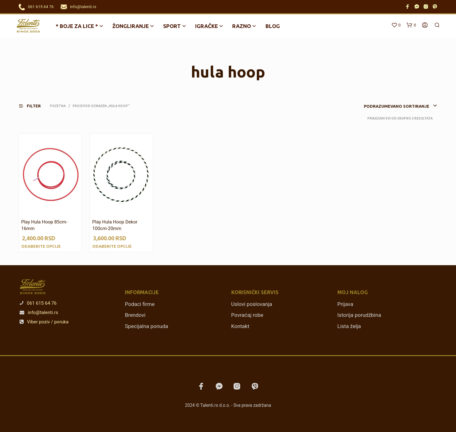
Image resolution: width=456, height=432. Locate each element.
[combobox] (391, 106)
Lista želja (349, 326)
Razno (241, 26)
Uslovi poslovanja (251, 304)
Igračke (206, 26)
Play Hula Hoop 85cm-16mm (44, 225)
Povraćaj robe (247, 315)
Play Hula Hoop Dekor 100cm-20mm (114, 225)
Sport (172, 26)
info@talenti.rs (83, 6)
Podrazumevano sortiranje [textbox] (396, 106)
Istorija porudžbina (359, 315)
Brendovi (135, 315)
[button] (34, 106)
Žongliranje (130, 26)
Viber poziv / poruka (44, 322)
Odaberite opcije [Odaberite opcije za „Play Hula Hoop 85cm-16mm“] (41, 246)
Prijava (345, 304)
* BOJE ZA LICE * (77, 26)
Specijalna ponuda (146, 326)
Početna (58, 106)
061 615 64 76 (41, 6)
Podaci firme (140, 304)
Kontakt (240, 326)
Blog (273, 26)
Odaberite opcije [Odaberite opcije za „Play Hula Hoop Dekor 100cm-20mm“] (112, 246)
